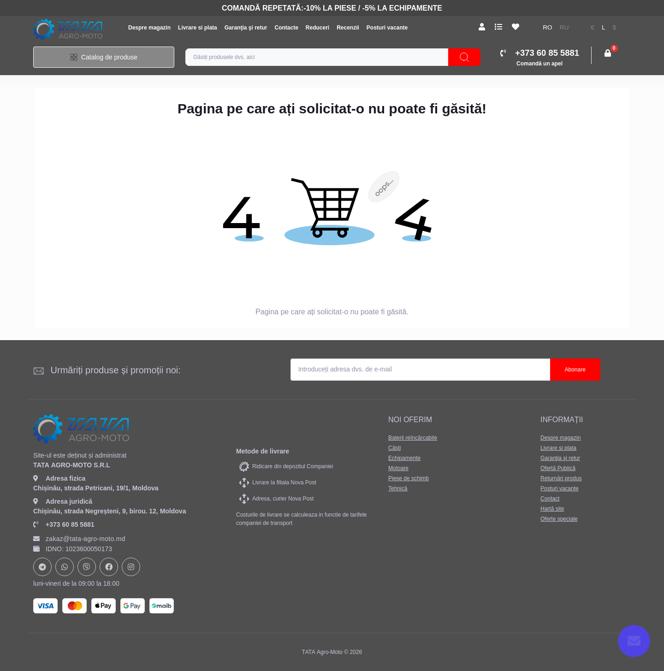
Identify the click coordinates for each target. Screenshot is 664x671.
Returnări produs (560, 478)
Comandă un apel (539, 63)
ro (547, 27)
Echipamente (404, 458)
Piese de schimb (408, 478)
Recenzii (348, 27)
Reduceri (317, 27)
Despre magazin (149, 27)
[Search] (464, 57)
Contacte (286, 27)
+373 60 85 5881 (64, 524)
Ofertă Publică (557, 468)
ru (564, 27)
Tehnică (397, 488)
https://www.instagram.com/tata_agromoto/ (131, 567)
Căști (394, 448)
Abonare (575, 369)
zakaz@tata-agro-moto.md (79, 538)
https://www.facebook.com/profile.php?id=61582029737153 (109, 567)
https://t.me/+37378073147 (42, 567)
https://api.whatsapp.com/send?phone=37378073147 (64, 567)
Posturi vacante (387, 27)
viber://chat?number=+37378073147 (86, 567)
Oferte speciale (559, 519)
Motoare (398, 468)
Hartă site (552, 509)
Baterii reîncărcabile (412, 438)
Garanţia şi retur (246, 27)
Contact (549, 498)
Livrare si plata (197, 27)
